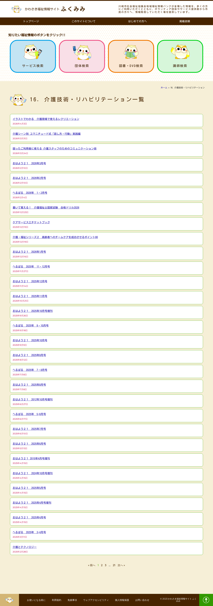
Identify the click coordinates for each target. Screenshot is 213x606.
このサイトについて (84, 21)
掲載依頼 (184, 21)
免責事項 (72, 600)
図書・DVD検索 (131, 65)
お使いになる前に (35, 600)
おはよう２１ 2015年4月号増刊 (31, 458)
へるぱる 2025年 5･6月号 (29, 414)
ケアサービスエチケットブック (31, 222)
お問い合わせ (143, 600)
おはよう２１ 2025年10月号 (30, 340)
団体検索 (82, 65)
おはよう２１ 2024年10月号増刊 (33, 473)
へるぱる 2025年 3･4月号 (29, 532)
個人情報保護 (123, 600)
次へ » (121, 565)
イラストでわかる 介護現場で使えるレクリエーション (46, 119)
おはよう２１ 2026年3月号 (29, 163)
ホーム (164, 88)
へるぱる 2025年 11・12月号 (31, 266)
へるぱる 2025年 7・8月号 (30, 370)
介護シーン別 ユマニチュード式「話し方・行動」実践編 (47, 133)
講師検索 (180, 65)
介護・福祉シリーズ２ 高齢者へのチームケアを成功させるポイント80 (55, 237)
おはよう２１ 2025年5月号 (29, 488)
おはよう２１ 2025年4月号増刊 (32, 502)
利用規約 (56, 600)
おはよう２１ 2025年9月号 (29, 355)
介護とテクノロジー (25, 547)
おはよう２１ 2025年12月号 (30, 281)
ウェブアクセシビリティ (96, 600)
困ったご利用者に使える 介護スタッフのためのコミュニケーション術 (55, 148)
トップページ (31, 21)
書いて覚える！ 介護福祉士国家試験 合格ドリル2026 (46, 207)
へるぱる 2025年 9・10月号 (31, 325)
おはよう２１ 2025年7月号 (29, 429)
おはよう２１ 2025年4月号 (29, 517)
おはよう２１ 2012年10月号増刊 (33, 399)
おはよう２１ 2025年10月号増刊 (33, 311)
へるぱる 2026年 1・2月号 (30, 192)
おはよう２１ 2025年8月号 (29, 384)
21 (114, 565)
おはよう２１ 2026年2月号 (29, 178)
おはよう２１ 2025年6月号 (29, 443)
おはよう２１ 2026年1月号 (29, 251)
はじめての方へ (137, 21)
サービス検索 (33, 65)
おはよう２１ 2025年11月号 (30, 296)
